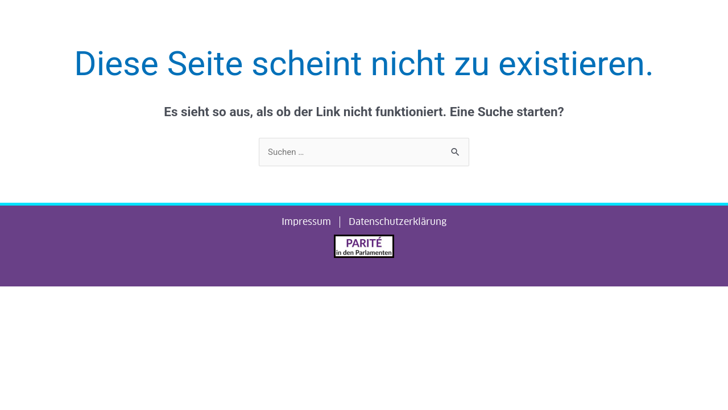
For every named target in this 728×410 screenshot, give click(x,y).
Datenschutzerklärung (397, 222)
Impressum (306, 222)
